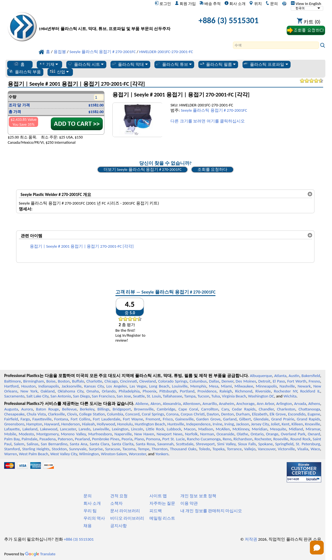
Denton (227, 414)
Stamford (12, 448)
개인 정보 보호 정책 (198, 495)
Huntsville (175, 424)
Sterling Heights (35, 448)
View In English (306, 3)
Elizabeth (259, 414)
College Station (92, 414)
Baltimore (12, 381)
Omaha (92, 391)
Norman (207, 433)
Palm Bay (11, 438)
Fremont (153, 419)
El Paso (279, 381)
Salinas (32, 443)
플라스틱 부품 (24, 71)
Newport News (170, 433)
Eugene (313, 414)
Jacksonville (71, 386)
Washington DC (261, 396)
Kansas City (94, 386)
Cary (225, 409)
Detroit (264, 381)
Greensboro (14, 424)
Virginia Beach (234, 396)
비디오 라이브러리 (127, 518)
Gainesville (184, 419)
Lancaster (68, 428)
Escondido (296, 414)
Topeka (218, 448)
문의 (271, 3)
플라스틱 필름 (217, 64)
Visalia (302, 448)
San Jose (124, 396)
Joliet (275, 424)
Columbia (115, 414)
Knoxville (312, 424)
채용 (87, 525)
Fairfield (11, 419)
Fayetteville (42, 419)
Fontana (61, 419)
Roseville (280, 438)
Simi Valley (226, 443)
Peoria (127, 438)
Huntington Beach (150, 424)
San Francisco (103, 396)
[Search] (276, 45)
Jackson (242, 424)
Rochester (262, 438)
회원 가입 (185, 3)
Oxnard (314, 433)
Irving (229, 424)
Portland (187, 391)
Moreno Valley (73, 433)
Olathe (242, 433)
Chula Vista (36, 414)
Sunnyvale (77, 448)
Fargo (25, 419)
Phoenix (149, 391)
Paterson (65, 438)
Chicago (111, 381)
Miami (226, 386)
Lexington (120, 428)
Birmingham (33, 381)
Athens (314, 403)
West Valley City (63, 453)
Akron (156, 403)
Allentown (191, 403)
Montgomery (47, 433)
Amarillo (209, 403)
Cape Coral (188, 409)
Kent (285, 424)
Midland (296, 428)
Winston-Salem (114, 453)
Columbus (198, 381)
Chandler (266, 409)
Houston (28, 386)
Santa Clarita (122, 443)
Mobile (10, 433)
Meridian (259, 428)
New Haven (144, 433)
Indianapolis (48, 386)
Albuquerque (261, 375)
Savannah (165, 443)
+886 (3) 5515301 (229, 20)
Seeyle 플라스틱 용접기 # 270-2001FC (214, 110)
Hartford (11, 386)
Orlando (109, 391)
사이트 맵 (158, 495)
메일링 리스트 (162, 518)
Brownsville (144, 409)
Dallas (214, 381)
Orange (272, 433)
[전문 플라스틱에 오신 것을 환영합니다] (104, 21)
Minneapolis (266, 386)
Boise (51, 381)
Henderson (70, 424)
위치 (255, 3)
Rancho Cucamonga (204, 438)
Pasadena (47, 438)
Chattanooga (309, 409)
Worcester (137, 453)
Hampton (34, 424)
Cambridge (166, 409)
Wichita (289, 396)
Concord (132, 414)
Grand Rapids (308, 419)
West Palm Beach (33, 453)
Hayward (51, 424)
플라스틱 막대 (129, 64)
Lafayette (12, 428)
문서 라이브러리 (125, 510)
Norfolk (191, 433)
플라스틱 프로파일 (265, 64)
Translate (40, 553)
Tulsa (215, 396)
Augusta (11, 409)
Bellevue (69, 409)
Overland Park (293, 433)
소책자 (116, 503)
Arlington (284, 403)
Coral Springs (153, 414)
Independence (198, 424)
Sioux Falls (247, 443)
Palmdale (29, 438)
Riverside (263, 391)
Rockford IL (310, 391)
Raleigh (226, 391)
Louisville (180, 386)
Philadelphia (129, 391)
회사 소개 (235, 3)
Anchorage (245, 403)
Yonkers (162, 453)
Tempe (143, 448)
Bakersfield (311, 375)
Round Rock (300, 438)
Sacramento (14, 396)
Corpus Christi (193, 414)
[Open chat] (317, 547)
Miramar (313, 428)
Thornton (159, 448)
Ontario (257, 433)
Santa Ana (78, 443)
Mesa (213, 386)
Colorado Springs (172, 381)
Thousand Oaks (183, 448)
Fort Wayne (133, 419)
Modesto (26, 433)
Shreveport (205, 443)
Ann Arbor (265, 403)
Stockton (59, 448)
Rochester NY (285, 391)
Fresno (314, 381)
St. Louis (154, 396)
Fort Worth (296, 381)
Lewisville (101, 428)
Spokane (265, 443)
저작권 (251, 539)
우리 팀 (90, 510)
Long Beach (159, 386)
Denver (227, 381)
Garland (230, 419)
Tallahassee (172, 396)
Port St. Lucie (173, 438)
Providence (207, 391)
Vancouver (266, 448)
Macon (190, 428)
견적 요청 (119, 495)
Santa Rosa (145, 443)
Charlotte (94, 381)
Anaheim (226, 403)
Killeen (297, 424)
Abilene (141, 403)
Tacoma (128, 448)
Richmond (243, 391)
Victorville (286, 448)
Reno (227, 438)
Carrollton (209, 409)
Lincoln (137, 428)
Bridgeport (122, 409)
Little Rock (155, 428)
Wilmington (89, 453)
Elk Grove (278, 414)
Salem (19, 443)
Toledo (204, 448)
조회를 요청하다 (212, 169)
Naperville (123, 433)
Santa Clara (99, 443)
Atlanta (280, 375)
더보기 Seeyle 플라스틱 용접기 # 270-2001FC (143, 169)
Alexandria (172, 403)
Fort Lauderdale (106, 419)
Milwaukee (243, 386)
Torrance (234, 448)
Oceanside (225, 433)
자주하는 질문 (162, 503)
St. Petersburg (308, 443)
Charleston (286, 409)
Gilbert (245, 419)
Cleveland (147, 381)
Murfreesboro (100, 433)
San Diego (81, 396)
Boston (64, 381)
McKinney (241, 428)
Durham (243, 414)
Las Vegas (138, 386)
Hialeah (88, 424)
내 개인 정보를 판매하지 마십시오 (211, 510)
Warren (10, 453)
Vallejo (249, 448)
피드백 (155, 510)
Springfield (284, 443)
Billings (103, 409)
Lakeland (29, 428)
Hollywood (106, 424)
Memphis (198, 386)
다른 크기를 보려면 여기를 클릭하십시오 (207, 121)
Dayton (213, 414)
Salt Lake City (38, 396)
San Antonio (61, 396)
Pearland (82, 438)
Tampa (190, 396)
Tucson (203, 396)
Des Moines (246, 381)
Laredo (84, 428)
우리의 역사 (94, 518)
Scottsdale (184, 443)
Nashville (287, 386)
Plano (139, 438)
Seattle (139, 396)
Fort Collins (80, 419)
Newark (303, 386)
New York (29, 391)
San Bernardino (54, 443)
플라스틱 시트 (85, 64)
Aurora (27, 409)
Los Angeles (116, 386)
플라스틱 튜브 (173, 64)
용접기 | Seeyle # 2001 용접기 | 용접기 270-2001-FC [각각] (82, 246)
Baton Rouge (47, 409)
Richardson (242, 438)
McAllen (223, 428)
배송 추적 (210, 3)
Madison (205, 428)
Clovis (72, 414)
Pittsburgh (168, 391)
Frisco (168, 419)
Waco (315, 448)
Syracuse (112, 448)
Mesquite (278, 428)
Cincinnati (128, 381)
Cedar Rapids (243, 409)
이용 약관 (189, 503)
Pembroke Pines (105, 438)
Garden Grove (208, 419)
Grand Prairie (282, 419)
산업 (59, 71)
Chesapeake (14, 414)
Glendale (261, 419)
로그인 (163, 3)
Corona (172, 414)
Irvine (217, 424)
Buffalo (78, 381)
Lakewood (48, 428)
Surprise (96, 448)
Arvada (300, 403)
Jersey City (260, 424)
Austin (294, 375)
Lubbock (174, 428)
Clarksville (56, 414)
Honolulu (125, 424)
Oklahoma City (70, 391)
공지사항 (118, 525)
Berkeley (87, 409)
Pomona (153, 438)
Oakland (48, 391)
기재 (48, 64)
